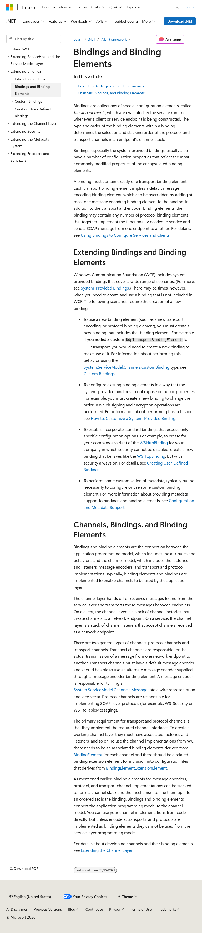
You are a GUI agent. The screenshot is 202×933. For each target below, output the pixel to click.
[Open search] (177, 7)
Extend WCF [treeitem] (20, 49)
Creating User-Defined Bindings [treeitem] (33, 112)
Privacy (115, 909)
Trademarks (167, 909)
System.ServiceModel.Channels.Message (110, 689)
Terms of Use (141, 909)
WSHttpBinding (154, 442)
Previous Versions (48, 909)
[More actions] (191, 39)
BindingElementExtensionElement (136, 768)
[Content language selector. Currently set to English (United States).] (30, 897)
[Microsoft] (9, 7)
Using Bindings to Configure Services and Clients (125, 235)
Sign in (190, 6)
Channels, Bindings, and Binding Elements (111, 92)
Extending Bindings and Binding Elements (111, 86)
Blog (71, 909)
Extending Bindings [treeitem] (30, 78)
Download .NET (180, 21)
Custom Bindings (99, 373)
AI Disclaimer (16, 909)
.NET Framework (114, 39)
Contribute (94, 909)
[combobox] (33, 39)
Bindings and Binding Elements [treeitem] (32, 90)
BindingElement (88, 754)
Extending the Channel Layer (107, 850)
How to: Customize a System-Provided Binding (133, 418)
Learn (78, 39)
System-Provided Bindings (105, 288)
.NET (91, 39)
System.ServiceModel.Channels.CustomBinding (126, 367)
